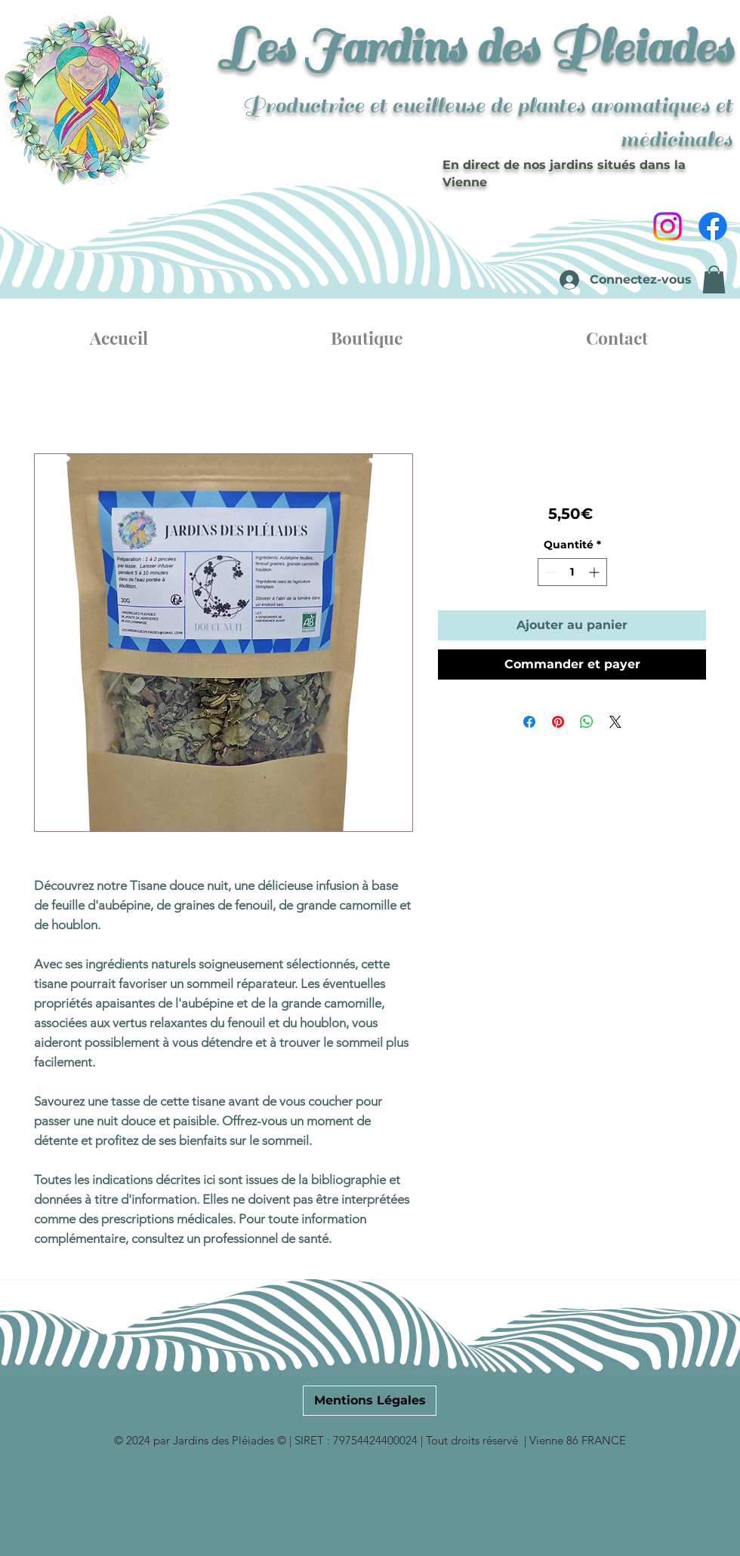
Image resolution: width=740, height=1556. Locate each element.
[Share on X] (615, 722)
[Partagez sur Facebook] (529, 722)
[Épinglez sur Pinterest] (558, 722)
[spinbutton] (572, 572)
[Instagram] (667, 226)
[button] (714, 279)
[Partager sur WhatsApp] (587, 722)
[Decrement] (549, 572)
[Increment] (595, 572)
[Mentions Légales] (369, 1401)
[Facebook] (713, 226)
